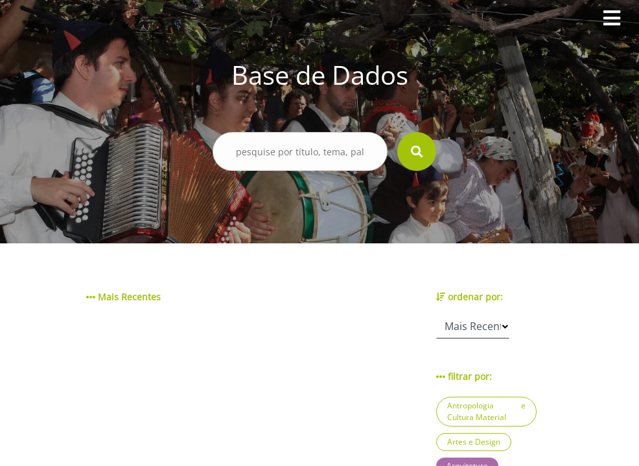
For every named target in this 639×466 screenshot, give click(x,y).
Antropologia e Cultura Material (486, 411)
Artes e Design (473, 441)
